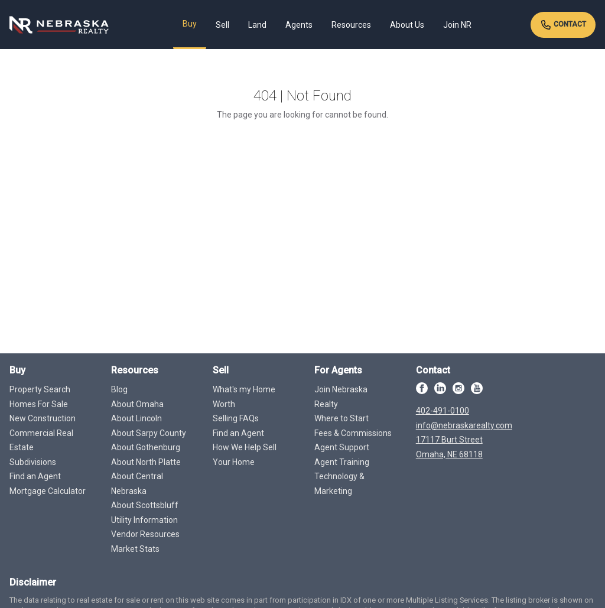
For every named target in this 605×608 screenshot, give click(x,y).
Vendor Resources (145, 534)
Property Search (39, 389)
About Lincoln (136, 418)
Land (257, 25)
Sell (222, 25)
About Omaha (137, 404)
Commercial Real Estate (41, 440)
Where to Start (341, 418)
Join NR (457, 25)
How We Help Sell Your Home (245, 455)
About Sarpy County (148, 433)
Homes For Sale (38, 404)
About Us (407, 25)
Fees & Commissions (353, 433)
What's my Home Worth (244, 397)
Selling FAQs (236, 418)
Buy (190, 23)
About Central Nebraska (137, 484)
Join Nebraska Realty (340, 397)
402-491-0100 (442, 410)
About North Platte (146, 462)
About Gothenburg (145, 447)
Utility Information (144, 520)
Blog (119, 389)
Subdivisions (32, 462)
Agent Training (341, 462)
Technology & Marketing (339, 484)
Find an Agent (35, 476)
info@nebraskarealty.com (464, 425)
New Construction (42, 418)
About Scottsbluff (144, 505)
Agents (299, 25)
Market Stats (135, 549)
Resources (351, 25)
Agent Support (341, 447)
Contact (563, 25)
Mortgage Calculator (47, 491)
